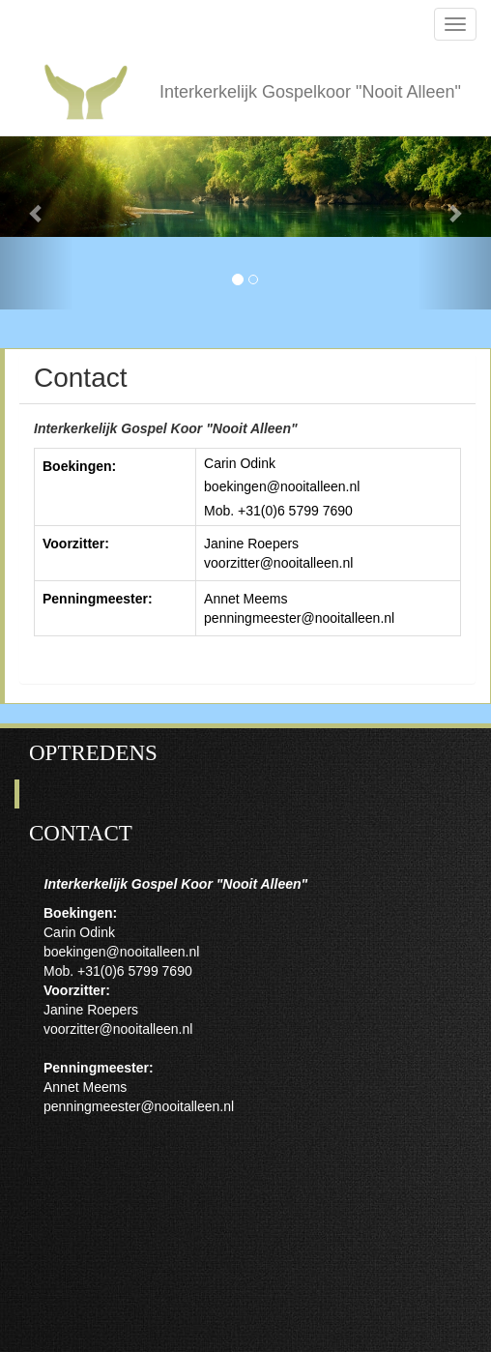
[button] (36, 212)
